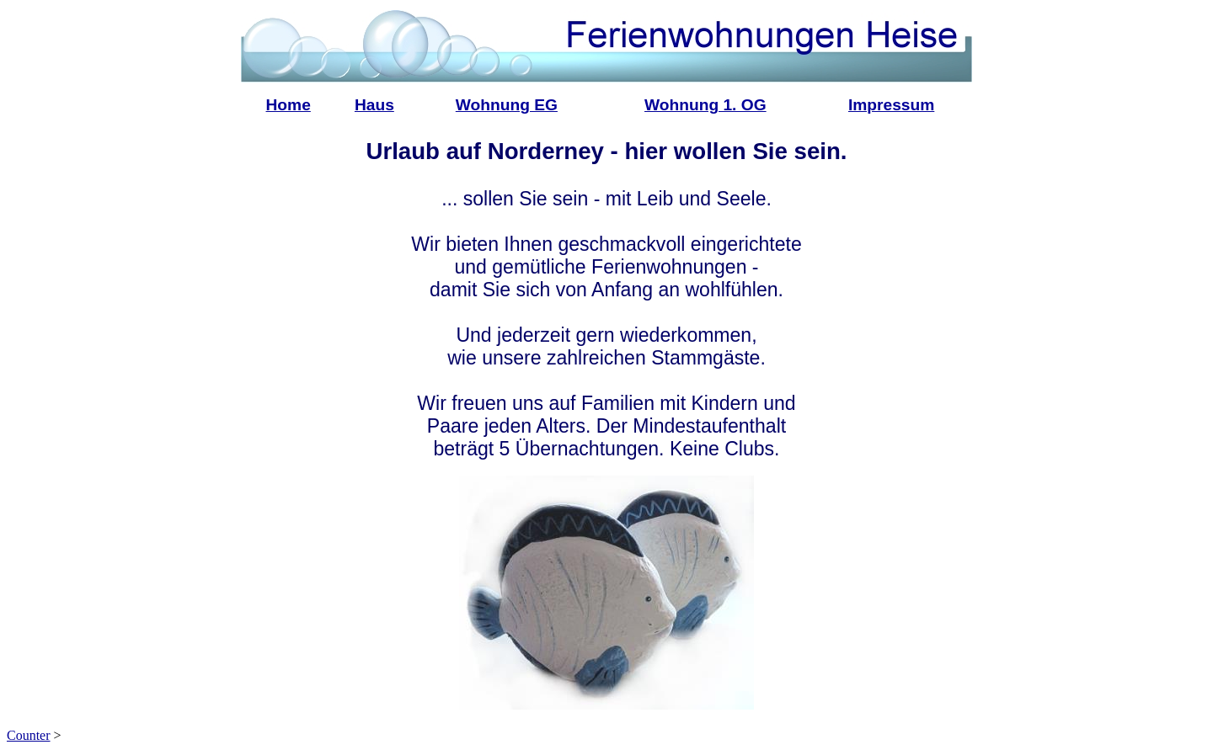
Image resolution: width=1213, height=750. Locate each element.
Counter (29, 735)
